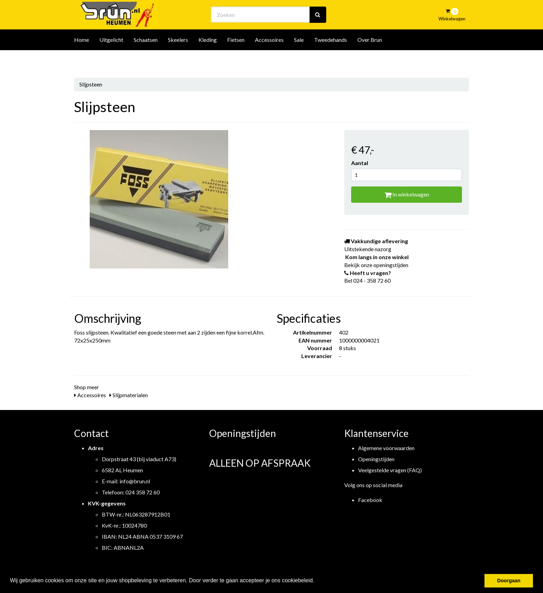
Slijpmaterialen (128, 395)
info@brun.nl (134, 481)
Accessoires (269, 58)
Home (81, 58)
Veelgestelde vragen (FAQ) (390, 470)
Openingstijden (376, 459)
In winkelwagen (406, 194)
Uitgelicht (111, 58)
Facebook (370, 499)
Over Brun (369, 58)
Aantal (359, 162)
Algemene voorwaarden (386, 448)
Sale (299, 58)
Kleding (207, 58)
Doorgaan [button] (508, 580)
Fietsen (235, 58)
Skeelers (178, 58)
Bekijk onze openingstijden (278, 12)
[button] (317, 581)
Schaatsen (146, 58)
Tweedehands (330, 58)
